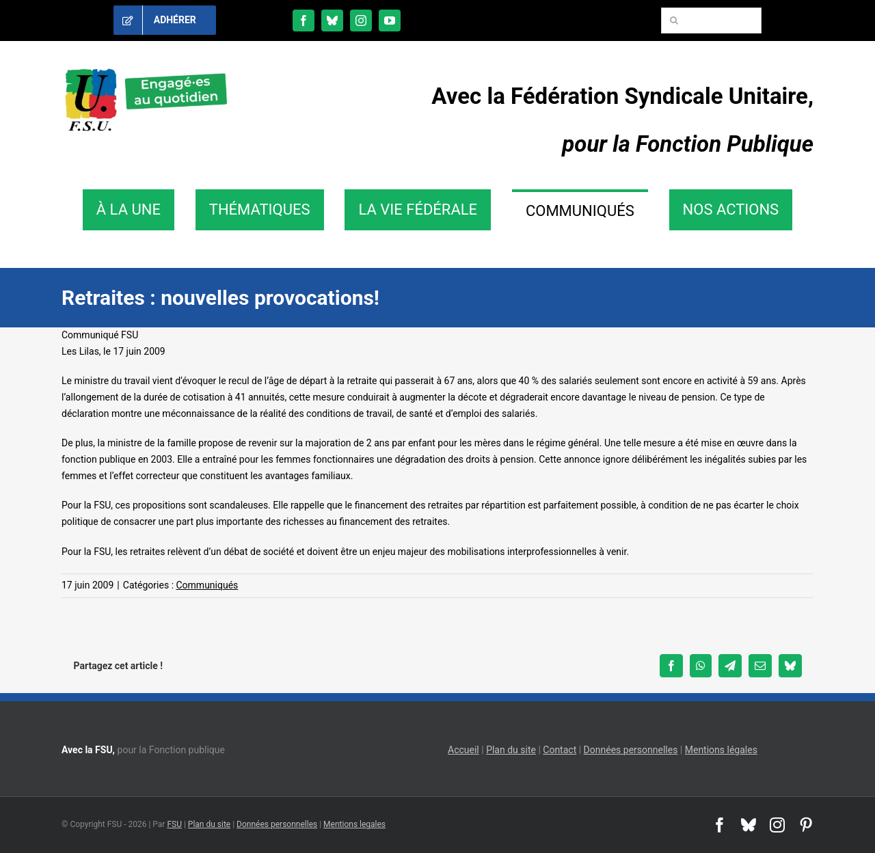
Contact (559, 749)
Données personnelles (631, 749)
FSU (174, 824)
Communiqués (207, 585)
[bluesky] (332, 20)
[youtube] (390, 20)
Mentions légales (721, 749)
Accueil (463, 749)
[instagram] (361, 20)
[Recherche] (674, 20)
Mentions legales (354, 824)
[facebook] (303, 20)
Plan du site (511, 749)
